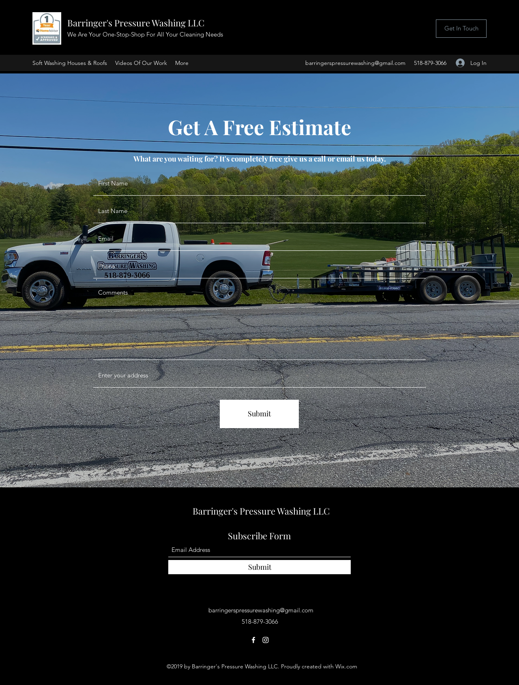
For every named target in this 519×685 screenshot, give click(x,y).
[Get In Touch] (461, 28)
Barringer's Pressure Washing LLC (135, 23)
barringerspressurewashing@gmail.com (355, 63)
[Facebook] (253, 640)
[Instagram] (266, 640)
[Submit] (259, 414)
